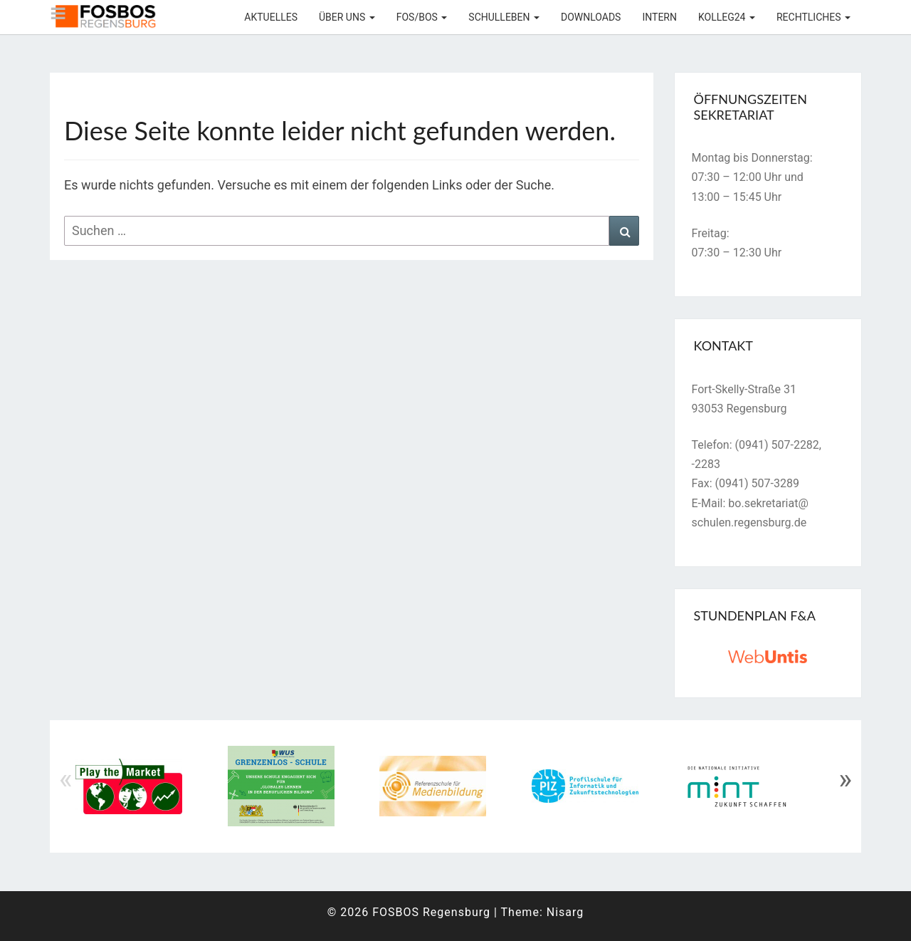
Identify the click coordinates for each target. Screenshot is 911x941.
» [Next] (845, 779)
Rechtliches (813, 17)
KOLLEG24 (726, 17)
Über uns (347, 17)
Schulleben (503, 17)
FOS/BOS (422, 17)
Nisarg (565, 912)
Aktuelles (270, 17)
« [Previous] (66, 779)
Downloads (591, 17)
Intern (659, 17)
